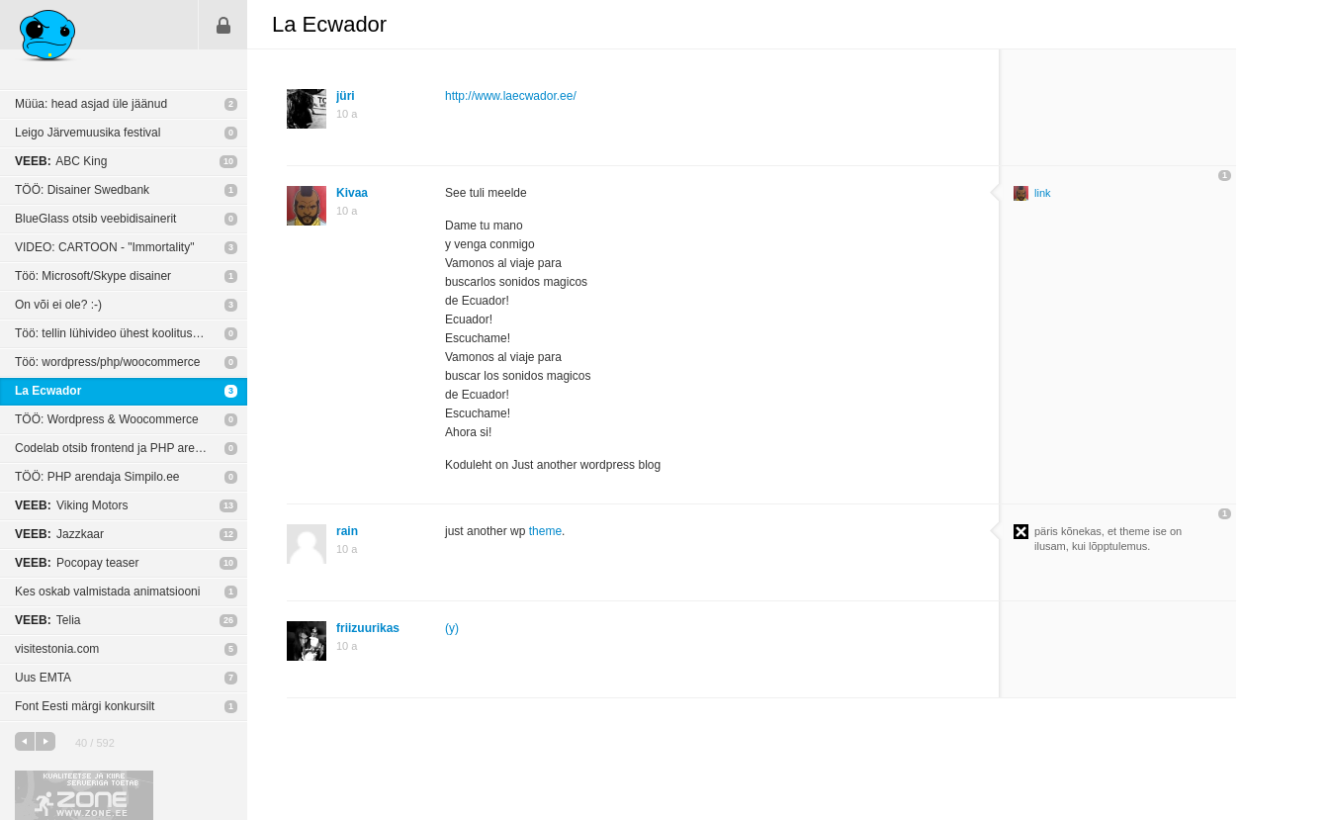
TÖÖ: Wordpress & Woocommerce (107, 419)
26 (228, 620)
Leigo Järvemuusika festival (87, 132)
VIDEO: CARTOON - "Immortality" (104, 247)
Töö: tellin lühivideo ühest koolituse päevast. (131, 333)
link (1042, 193)
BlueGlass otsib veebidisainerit (95, 219)
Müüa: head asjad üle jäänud (91, 104)
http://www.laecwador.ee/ (510, 96)
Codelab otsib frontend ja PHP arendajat (121, 448)
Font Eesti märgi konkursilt (84, 706)
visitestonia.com (57, 649)
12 (228, 534)
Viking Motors (72, 505)
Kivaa (352, 193)
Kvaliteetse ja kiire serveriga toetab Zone (84, 795)
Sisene (223, 24)
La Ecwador (48, 391)
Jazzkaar (59, 534)
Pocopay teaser (76, 563)
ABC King (61, 161)
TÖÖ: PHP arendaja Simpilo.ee (97, 477)
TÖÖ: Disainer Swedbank (82, 190)
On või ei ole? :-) (58, 305)
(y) (452, 628)
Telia (47, 620)
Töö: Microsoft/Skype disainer (93, 276)
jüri (345, 96)
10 (228, 161)
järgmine (45, 741)
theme (545, 531)
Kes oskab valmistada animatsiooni (107, 591)
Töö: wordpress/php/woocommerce (107, 362)
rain (347, 531)
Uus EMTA (43, 677)
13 (228, 505)
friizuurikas (367, 628)
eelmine (25, 741)
